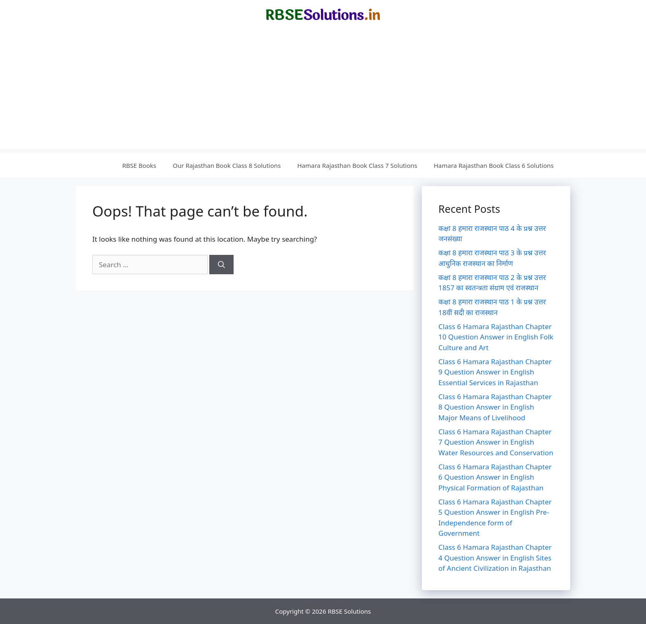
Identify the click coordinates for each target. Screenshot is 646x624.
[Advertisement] (323, 91)
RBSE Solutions (349, 611)
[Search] (221, 265)
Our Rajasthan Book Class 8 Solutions (227, 165)
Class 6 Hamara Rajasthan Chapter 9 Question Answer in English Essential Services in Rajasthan (495, 372)
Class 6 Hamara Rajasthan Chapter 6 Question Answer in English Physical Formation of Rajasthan (495, 477)
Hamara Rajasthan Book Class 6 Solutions (494, 165)
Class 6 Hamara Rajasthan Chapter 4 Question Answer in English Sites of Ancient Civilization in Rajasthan (495, 557)
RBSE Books (139, 165)
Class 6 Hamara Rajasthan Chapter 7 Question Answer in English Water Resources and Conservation (495, 442)
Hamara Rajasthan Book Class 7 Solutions (357, 165)
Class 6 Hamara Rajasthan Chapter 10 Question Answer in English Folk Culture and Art (495, 337)
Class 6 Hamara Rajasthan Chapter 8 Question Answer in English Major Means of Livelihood (495, 407)
